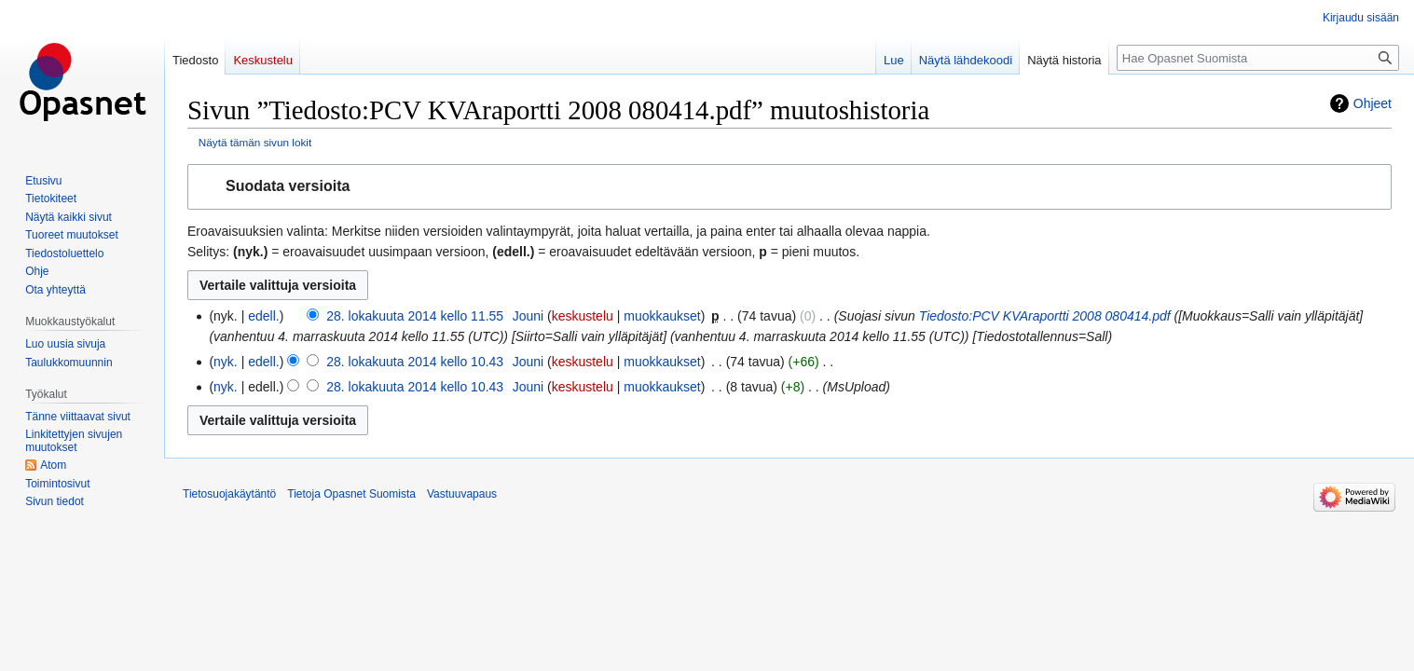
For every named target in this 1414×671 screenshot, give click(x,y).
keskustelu (582, 315)
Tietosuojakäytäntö (229, 493)
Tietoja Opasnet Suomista (351, 493)
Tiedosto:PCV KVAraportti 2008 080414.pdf (1045, 315)
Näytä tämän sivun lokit (255, 142)
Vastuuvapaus (462, 493)
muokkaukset (662, 315)
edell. (263, 315)
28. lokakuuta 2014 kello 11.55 (414, 315)
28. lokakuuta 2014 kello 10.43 (414, 361)
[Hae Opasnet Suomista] (1258, 58)
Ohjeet (1372, 103)
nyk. (225, 361)
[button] (789, 187)
